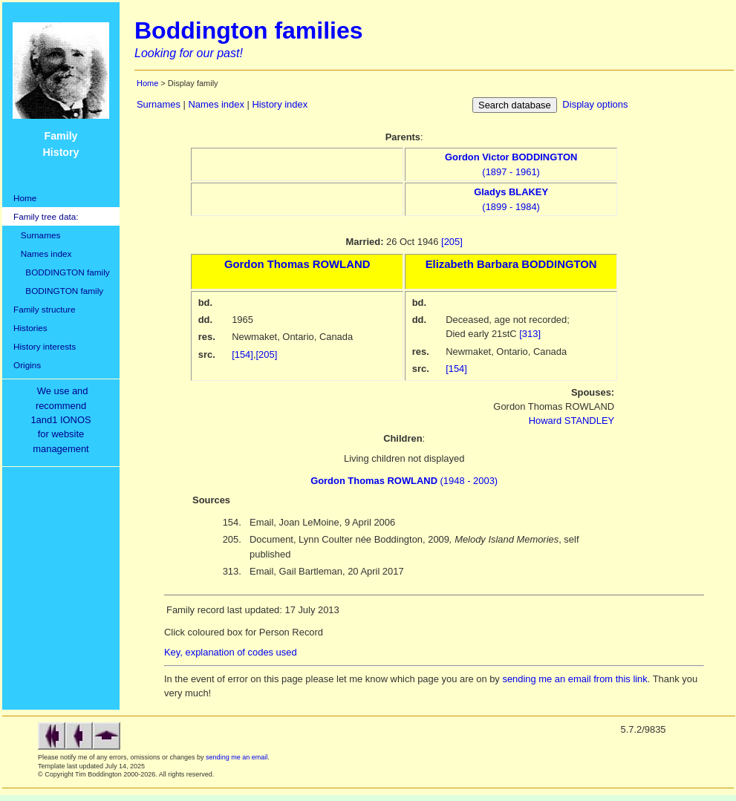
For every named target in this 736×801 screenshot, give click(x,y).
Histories (30, 328)
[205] (452, 241)
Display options (595, 104)
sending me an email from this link (574, 678)
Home (24, 198)
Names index (42, 253)
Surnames (36, 235)
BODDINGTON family (61, 272)
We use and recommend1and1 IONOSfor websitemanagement (63, 419)
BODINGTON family (58, 290)
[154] (242, 354)
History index (279, 104)
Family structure (44, 309)
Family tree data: (46, 216)
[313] (530, 333)
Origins (27, 365)
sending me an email (236, 757)
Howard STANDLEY (571, 420)
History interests (44, 346)
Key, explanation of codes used (230, 652)
